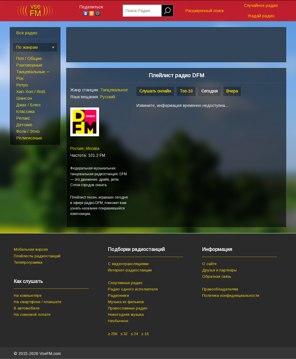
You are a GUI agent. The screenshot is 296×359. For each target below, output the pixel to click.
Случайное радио (261, 5)
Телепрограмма (28, 262)
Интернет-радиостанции (130, 270)
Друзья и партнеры (219, 270)
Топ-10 (186, 91)
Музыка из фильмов (126, 302)
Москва (92, 148)
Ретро (22, 84)
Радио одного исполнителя (133, 289)
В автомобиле (26, 308)
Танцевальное (114, 90)
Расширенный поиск (204, 10)
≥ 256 (112, 334)
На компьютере (27, 295)
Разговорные (29, 65)
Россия (77, 148)
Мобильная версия (31, 249)
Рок (19, 78)
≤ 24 (134, 334)
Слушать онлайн (155, 91)
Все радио (26, 32)
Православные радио (127, 308)
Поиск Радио (138, 10)
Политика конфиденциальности (230, 295)
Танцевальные (30, 71)
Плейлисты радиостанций (37, 256)
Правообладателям (220, 289)
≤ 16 (144, 334)
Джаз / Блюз (28, 104)
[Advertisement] (184, 156)
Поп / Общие (29, 58)
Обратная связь (216, 276)
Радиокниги (118, 295)
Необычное (118, 321)
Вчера (232, 91)
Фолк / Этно (28, 131)
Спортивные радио (125, 283)
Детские (24, 124)
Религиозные (29, 137)
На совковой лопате (32, 314)
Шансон (24, 98)
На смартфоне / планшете (37, 302)
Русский (107, 97)
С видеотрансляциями (128, 264)
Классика (25, 111)
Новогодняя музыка (126, 314)
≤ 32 (124, 334)
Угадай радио (261, 16)
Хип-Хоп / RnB (30, 91)
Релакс (23, 118)
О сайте (209, 264)
